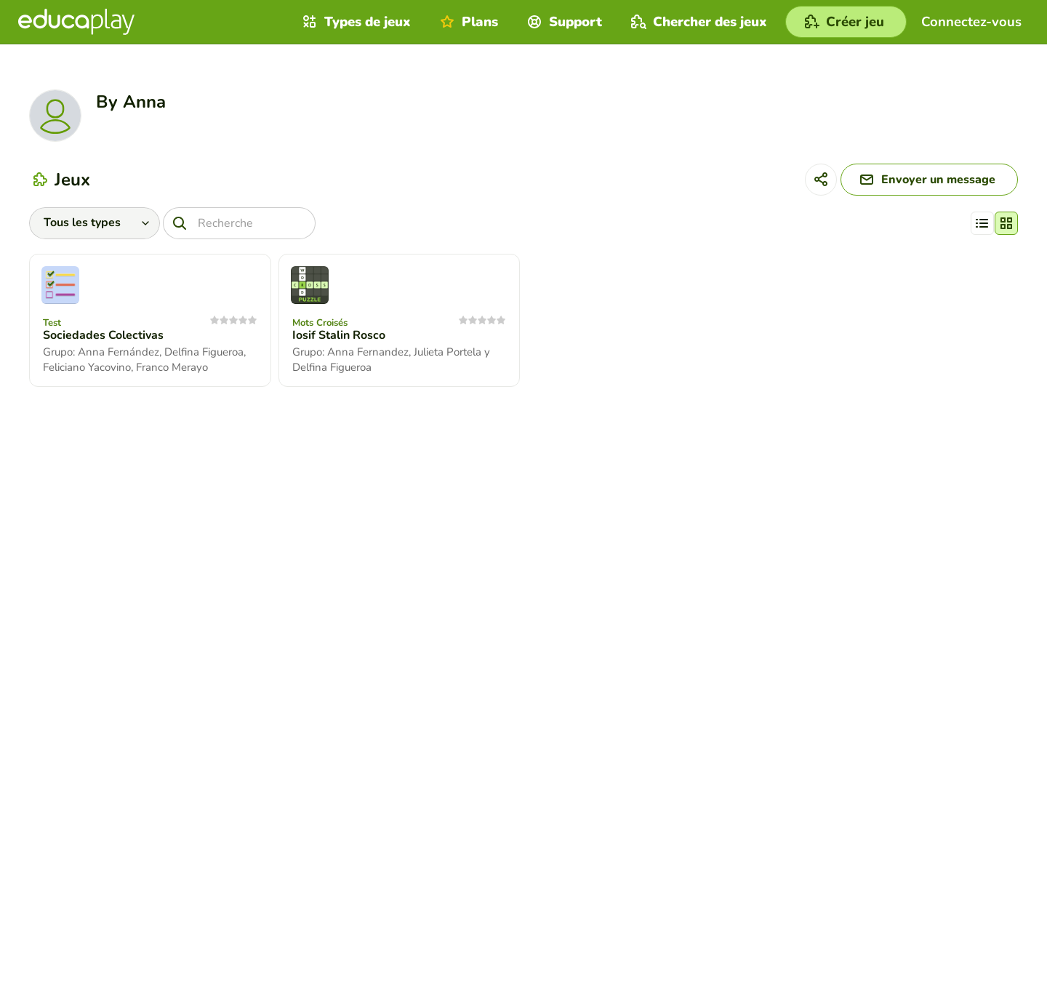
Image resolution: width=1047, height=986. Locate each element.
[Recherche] (239, 223)
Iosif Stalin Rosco (338, 335)
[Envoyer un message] (929, 180)
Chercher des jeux (697, 22)
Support (563, 22)
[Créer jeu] (846, 22)
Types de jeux (355, 22)
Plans (467, 22)
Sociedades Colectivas (103, 335)
